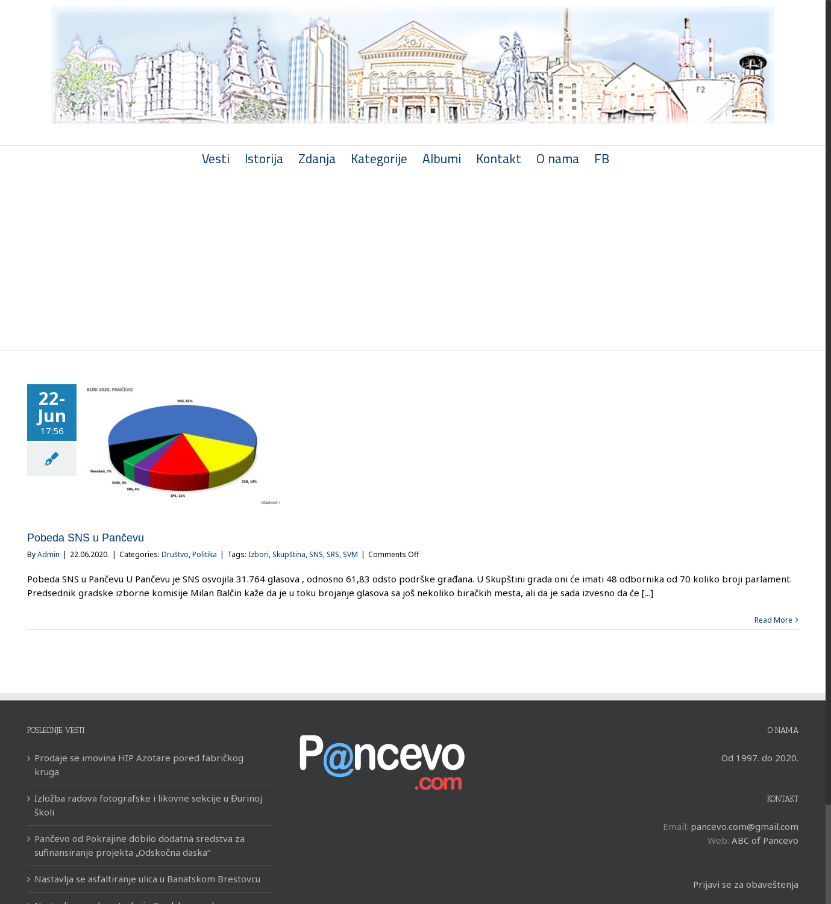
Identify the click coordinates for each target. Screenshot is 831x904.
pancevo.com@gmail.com (744, 826)
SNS (316, 554)
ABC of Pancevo (765, 840)
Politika (204, 554)
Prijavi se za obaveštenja (745, 884)
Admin (48, 554)
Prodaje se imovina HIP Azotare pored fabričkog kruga (138, 765)
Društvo (175, 554)
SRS (333, 554)
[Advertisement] (412, 260)
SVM (350, 554)
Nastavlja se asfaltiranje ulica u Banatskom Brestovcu (147, 879)
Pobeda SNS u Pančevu (85, 538)
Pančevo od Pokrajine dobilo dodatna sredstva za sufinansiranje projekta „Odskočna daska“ (139, 845)
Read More (773, 620)
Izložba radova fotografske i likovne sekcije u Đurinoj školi (148, 805)
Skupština (289, 554)
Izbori (258, 554)
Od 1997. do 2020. (759, 758)
